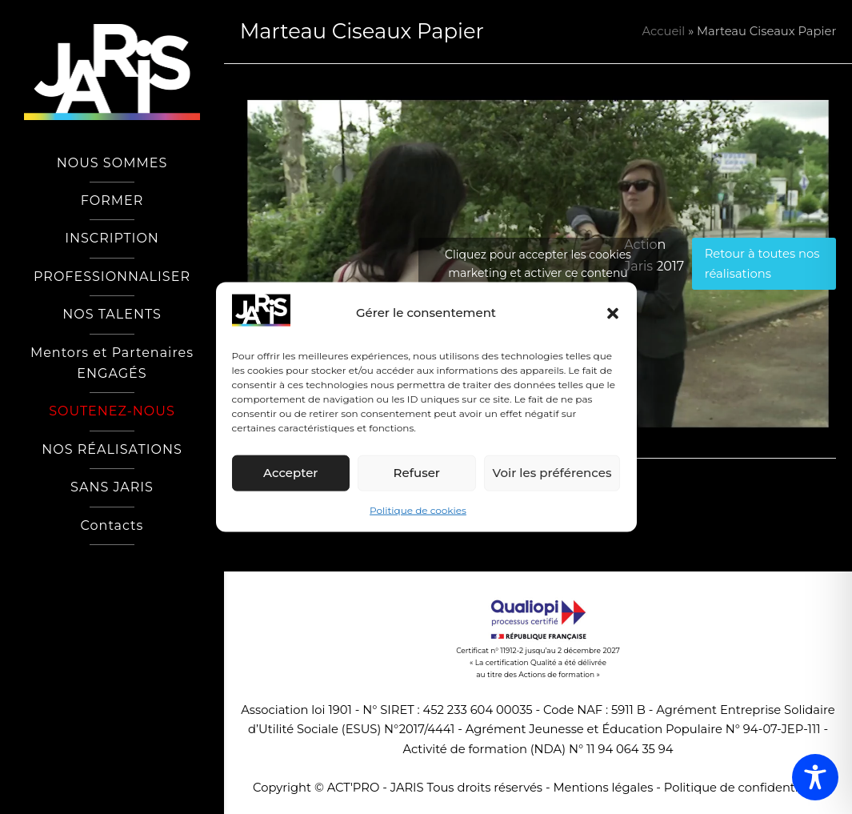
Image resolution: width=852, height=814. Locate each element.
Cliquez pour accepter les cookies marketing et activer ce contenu (538, 263)
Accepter (290, 472)
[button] (613, 313)
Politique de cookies (418, 510)
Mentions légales (603, 787)
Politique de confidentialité (743, 787)
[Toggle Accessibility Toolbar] (815, 777)
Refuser (417, 472)
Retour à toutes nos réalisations (762, 263)
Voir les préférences (552, 472)
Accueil (664, 31)
